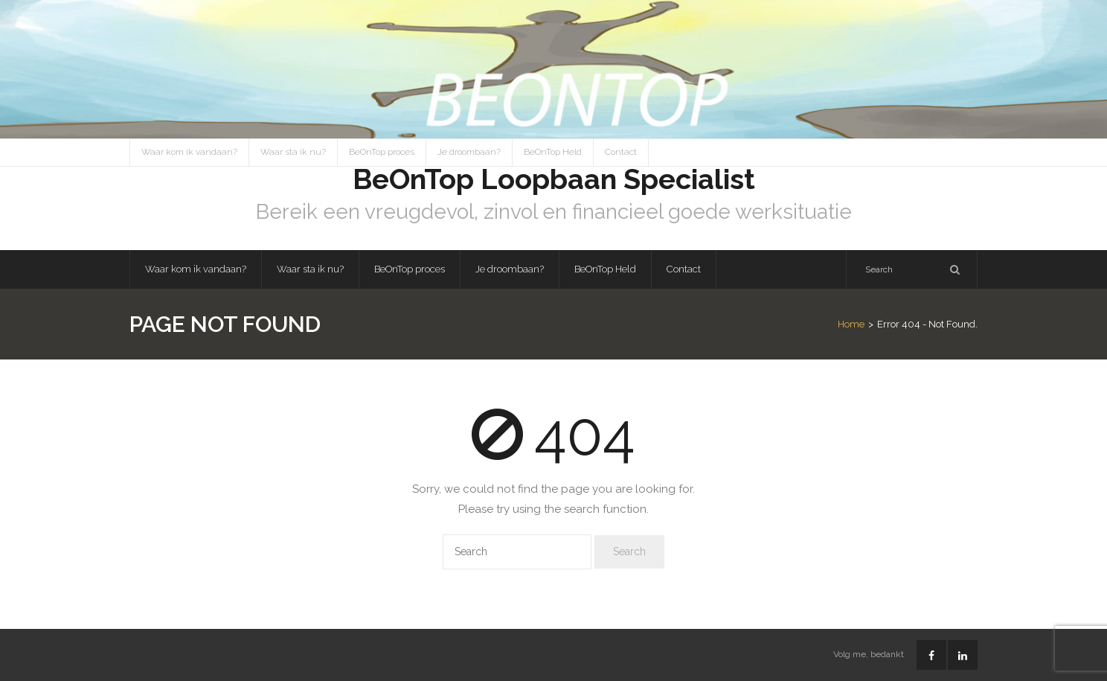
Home (851, 324)
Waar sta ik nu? (293, 152)
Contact (621, 152)
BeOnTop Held (553, 152)
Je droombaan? (469, 152)
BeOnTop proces (381, 152)
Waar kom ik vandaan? (189, 152)
